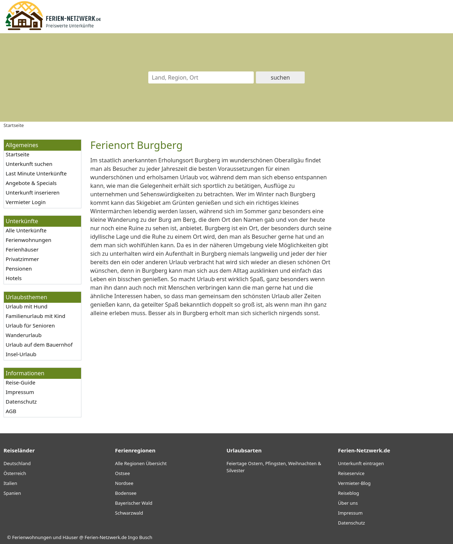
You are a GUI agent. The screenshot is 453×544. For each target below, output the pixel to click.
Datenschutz (21, 401)
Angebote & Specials (31, 182)
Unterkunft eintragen (361, 463)
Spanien (12, 493)
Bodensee (126, 493)
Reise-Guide (20, 382)
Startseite (17, 154)
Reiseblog (348, 493)
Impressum (20, 391)
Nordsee (124, 483)
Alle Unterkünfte (26, 230)
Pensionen (19, 268)
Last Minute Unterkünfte (36, 173)
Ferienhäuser (22, 249)
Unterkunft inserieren (32, 192)
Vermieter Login (26, 202)
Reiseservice (351, 473)
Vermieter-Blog (354, 483)
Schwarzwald (129, 513)
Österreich (15, 473)
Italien (10, 483)
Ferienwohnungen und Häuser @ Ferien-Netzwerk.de (69, 537)
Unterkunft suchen (29, 163)
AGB (11, 411)
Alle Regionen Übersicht (141, 463)
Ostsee (122, 473)
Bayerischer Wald (133, 503)
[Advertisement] (396, 245)
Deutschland (17, 463)
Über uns (348, 503)
